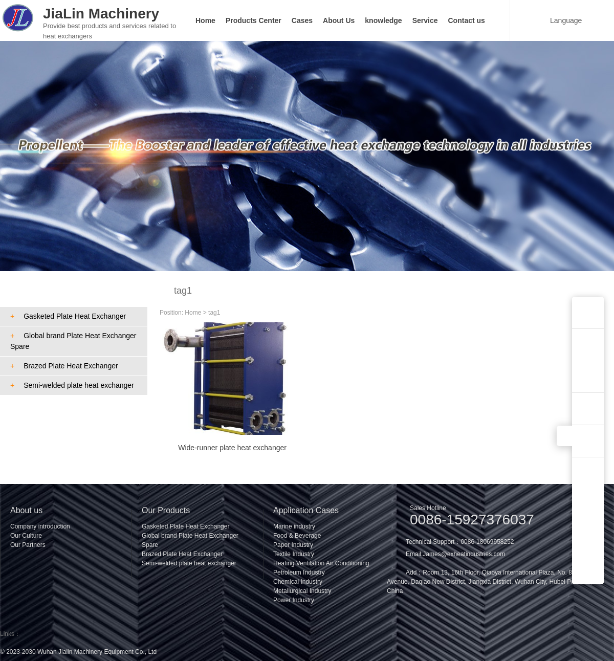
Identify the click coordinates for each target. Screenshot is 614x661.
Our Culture (26, 535)
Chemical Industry (297, 581)
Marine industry (294, 526)
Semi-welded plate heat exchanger (72, 385)
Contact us (466, 20)
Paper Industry (293, 544)
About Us (339, 20)
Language (560, 20)
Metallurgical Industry (302, 590)
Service (425, 20)
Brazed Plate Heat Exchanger (64, 366)
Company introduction (40, 526)
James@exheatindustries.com (464, 554)
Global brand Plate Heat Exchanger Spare (73, 341)
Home (205, 20)
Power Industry (293, 600)
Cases (302, 20)
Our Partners (28, 544)
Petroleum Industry (299, 572)
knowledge (383, 20)
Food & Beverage (297, 535)
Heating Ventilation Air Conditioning (321, 563)
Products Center (253, 20)
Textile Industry (293, 554)
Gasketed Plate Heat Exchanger (68, 316)
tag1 (214, 312)
